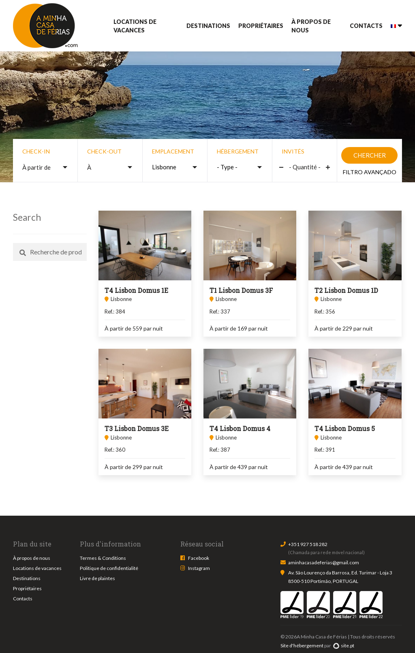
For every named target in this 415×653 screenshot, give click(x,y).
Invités (293, 151)
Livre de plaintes (97, 578)
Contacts (366, 25)
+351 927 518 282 (307, 544)
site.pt (343, 645)
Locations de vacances (134, 26)
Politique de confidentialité (109, 568)
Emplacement (173, 151)
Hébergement (238, 151)
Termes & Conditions (103, 558)
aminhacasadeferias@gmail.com (323, 562)
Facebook (198, 558)
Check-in (36, 151)
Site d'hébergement (301, 645)
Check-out (104, 151)
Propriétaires (260, 25)
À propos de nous (311, 26)
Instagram (199, 568)
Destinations (208, 25)
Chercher (369, 155)
